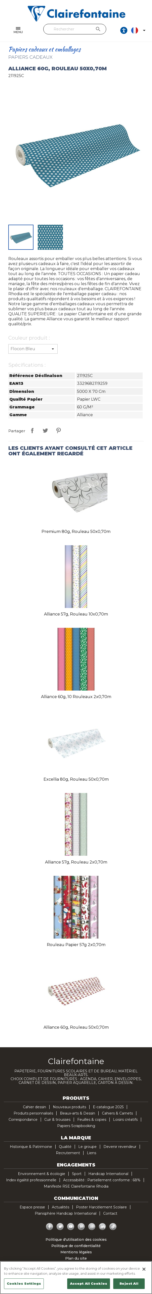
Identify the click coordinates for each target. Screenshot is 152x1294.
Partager (32, 430)
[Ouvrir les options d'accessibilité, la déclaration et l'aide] (123, 30)
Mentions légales (76, 1252)
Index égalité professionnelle (31, 1180)
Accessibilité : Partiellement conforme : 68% (101, 1180)
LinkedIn (102, 1227)
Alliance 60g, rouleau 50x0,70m (76, 1027)
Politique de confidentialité (76, 1246)
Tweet (45, 430)
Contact (110, 1213)
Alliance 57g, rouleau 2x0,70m (76, 862)
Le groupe (87, 1146)
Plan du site (76, 1258)
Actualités (60, 1207)
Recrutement (68, 1153)
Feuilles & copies (91, 1119)
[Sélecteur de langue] (139, 30)
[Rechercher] (74, 29)
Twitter (60, 1227)
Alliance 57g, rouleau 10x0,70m (76, 614)
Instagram (92, 1227)
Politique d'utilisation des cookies (76, 1239)
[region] (76, 1277)
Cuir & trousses (57, 1119)
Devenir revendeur (119, 1146)
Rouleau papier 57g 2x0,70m (76, 944)
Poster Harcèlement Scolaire (101, 1207)
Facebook (50, 1227)
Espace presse (32, 1207)
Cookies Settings (24, 1283)
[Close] (143, 1269)
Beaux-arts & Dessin (77, 1113)
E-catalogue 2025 (108, 1107)
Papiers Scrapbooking (76, 1126)
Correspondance (23, 1119)
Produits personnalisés (33, 1113)
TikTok (113, 1227)
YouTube (71, 1227)
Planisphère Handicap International (65, 1213)
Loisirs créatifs (125, 1119)
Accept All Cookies (88, 1283)
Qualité (65, 1146)
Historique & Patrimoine (31, 1146)
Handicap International (108, 1174)
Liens (91, 1153)
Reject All (129, 1283)
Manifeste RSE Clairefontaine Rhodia (76, 1186)
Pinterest (58, 430)
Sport (77, 1174)
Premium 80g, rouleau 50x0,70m (76, 531)
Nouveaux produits (69, 1107)
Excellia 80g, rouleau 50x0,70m (76, 779)
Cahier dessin (34, 1107)
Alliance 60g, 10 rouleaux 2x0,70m (76, 696)
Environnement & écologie (41, 1174)
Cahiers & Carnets (117, 1113)
